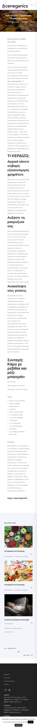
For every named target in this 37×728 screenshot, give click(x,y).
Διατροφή (22, 12)
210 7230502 (24, 700)
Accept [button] (30, 722)
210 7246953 (15, 700)
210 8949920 (15, 710)
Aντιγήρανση (18, 556)
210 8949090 (24, 710)
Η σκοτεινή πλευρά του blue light (16, 620)
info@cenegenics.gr (14, 702)
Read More (18, 725)
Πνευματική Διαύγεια (16, 628)
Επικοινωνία (7, 678)
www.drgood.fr (20, 498)
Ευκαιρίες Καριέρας (9, 681)
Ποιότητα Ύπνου (9, 632)
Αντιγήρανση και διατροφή (14, 551)
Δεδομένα (6, 684)
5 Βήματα (15, 12)
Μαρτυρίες (7, 674)
